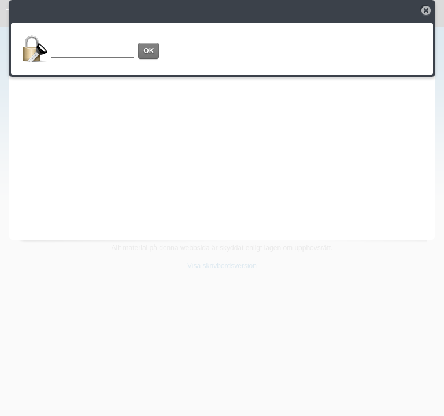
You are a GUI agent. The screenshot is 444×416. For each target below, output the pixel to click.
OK (148, 51)
